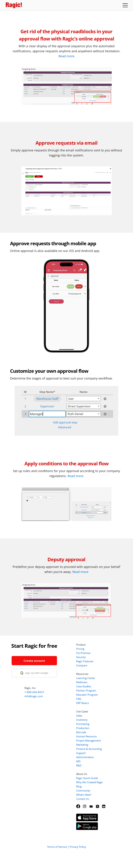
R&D (79, 765)
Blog (79, 786)
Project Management (88, 740)
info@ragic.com (33, 696)
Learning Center (85, 678)
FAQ (78, 699)
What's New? (83, 794)
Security (81, 657)
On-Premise (83, 653)
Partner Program (86, 690)
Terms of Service (57, 846)
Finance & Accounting (89, 749)
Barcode (81, 732)
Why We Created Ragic (89, 782)
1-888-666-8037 (34, 692)
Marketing (82, 744)
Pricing (80, 648)
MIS (78, 761)
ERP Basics (82, 703)
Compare (81, 665)
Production (82, 728)
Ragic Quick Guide (87, 778)
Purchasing (82, 724)
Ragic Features (84, 661)
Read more (66, 56)
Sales (79, 715)
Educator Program (87, 694)
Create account (34, 661)
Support (81, 753)
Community (83, 790)
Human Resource (86, 736)
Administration (85, 757)
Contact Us (82, 799)
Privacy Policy (78, 846)
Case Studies (83, 686)
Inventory (82, 719)
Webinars (81, 682)
